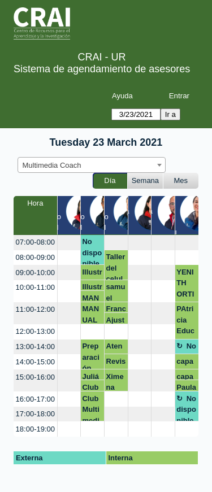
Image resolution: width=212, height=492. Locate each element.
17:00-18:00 (35, 414)
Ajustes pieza (115, 320)
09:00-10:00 (35, 272)
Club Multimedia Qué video (91, 387)
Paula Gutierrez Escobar (186, 387)
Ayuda (122, 96)
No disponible (92, 251)
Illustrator (92, 274)
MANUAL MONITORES (92, 298)
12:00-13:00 (35, 331)
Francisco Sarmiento (116, 308)
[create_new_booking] (69, 242)
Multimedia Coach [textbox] (52, 165)
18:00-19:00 (35, 429)
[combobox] (92, 165)
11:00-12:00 (35, 309)
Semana (145, 180)
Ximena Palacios (116, 381)
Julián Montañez (90, 376)
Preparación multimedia (90, 355)
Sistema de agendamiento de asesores (102, 69)
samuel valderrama (116, 292)
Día (109, 180)
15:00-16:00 (35, 377)
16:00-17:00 (35, 399)
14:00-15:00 (35, 362)
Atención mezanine (115, 348)
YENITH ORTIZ (185, 285)
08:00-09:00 (35, 257)
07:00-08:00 (35, 242)
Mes (181, 180)
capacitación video (186, 363)
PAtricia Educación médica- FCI (186, 321)
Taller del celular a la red (116, 266)
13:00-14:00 (35, 346)
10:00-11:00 (35, 287)
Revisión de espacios (116, 363)
